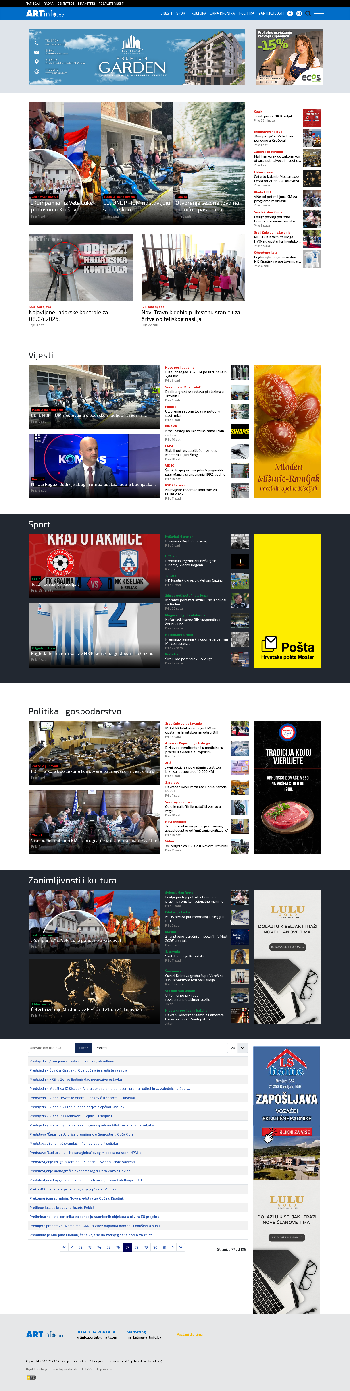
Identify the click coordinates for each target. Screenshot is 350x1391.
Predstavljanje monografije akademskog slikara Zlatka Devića (80, 1171)
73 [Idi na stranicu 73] (90, 1247)
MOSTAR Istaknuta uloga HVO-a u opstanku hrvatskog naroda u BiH (277, 239)
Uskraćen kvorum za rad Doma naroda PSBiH (196, 789)
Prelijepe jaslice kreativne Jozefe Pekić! (62, 1207)
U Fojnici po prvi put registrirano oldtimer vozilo (187, 997)
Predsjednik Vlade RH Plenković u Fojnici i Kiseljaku (71, 1116)
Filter (83, 1048)
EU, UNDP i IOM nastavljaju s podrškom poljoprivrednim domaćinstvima (136, 206)
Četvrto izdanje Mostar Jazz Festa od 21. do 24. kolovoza (276, 178)
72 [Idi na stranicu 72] (80, 1247)
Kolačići (87, 1369)
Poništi (101, 1048)
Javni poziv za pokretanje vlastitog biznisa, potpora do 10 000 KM (193, 769)
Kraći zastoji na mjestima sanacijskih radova (194, 433)
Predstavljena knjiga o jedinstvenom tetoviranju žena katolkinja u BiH (86, 1180)
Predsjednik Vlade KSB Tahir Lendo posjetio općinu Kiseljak (77, 1107)
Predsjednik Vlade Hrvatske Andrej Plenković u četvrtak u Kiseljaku (84, 1097)
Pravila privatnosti (65, 1369)
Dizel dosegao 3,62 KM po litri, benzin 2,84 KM (196, 374)
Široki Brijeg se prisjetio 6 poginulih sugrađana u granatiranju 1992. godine (195, 472)
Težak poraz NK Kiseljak (273, 116)
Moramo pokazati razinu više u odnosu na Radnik (196, 602)
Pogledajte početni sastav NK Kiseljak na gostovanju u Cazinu (276, 259)
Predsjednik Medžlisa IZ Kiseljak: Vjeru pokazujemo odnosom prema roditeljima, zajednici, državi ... (110, 1088)
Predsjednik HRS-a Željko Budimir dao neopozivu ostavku (76, 1079)
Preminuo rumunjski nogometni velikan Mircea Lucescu (196, 641)
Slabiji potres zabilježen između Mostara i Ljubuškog (191, 452)
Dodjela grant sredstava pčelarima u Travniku (194, 393)
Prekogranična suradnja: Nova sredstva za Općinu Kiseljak (77, 1198)
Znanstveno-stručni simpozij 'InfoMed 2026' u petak (196, 938)
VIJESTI (166, 13)
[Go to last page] (180, 1247)
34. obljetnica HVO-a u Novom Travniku (196, 846)
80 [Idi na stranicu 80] (155, 1247)
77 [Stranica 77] (127, 1247)
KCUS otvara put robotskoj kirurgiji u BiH (194, 918)
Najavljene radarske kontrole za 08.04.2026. (69, 315)
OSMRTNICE (66, 3)
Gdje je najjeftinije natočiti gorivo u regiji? (193, 808)
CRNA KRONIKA (222, 13)
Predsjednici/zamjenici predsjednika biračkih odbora (72, 1061)
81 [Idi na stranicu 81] (164, 1247)
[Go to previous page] (72, 1247)
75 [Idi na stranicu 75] (108, 1247)
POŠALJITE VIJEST (111, 3)
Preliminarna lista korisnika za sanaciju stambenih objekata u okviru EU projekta (94, 1216)
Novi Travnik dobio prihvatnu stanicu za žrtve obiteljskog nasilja (191, 315)
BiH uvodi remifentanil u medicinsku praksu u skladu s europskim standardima (194, 749)
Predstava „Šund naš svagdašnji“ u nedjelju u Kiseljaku (74, 1143)
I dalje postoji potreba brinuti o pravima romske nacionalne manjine (274, 219)
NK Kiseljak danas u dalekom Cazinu (194, 580)
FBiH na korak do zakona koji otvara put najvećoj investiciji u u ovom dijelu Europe (277, 158)
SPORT (181, 13)
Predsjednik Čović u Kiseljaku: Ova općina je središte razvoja (78, 1070)
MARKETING (86, 3)
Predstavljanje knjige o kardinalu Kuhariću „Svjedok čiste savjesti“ (83, 1161)
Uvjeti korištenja (37, 1369)
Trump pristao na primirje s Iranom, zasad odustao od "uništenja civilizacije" (196, 828)
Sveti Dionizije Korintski (184, 956)
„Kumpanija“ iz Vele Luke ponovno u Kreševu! (62, 206)
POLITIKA (246, 13)
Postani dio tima (190, 1334)
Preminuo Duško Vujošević (186, 541)
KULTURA (198, 13)
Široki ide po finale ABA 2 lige (189, 659)
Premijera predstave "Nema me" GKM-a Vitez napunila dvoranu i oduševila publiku (97, 1225)
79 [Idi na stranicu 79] (146, 1247)
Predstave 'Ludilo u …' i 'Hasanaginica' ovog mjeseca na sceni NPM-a (86, 1152)
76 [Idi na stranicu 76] (118, 1247)
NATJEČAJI (33, 3)
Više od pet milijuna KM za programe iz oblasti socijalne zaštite (275, 198)
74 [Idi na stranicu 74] (99, 1247)
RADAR (49, 3)
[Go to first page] (64, 1247)
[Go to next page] (173, 1247)
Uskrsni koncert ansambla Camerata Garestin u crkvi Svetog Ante (194, 1017)
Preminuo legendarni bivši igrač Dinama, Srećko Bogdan (191, 562)
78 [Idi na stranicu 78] (136, 1247)
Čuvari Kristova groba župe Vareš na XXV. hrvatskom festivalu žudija (194, 977)
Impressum (104, 1369)
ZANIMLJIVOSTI (271, 13)
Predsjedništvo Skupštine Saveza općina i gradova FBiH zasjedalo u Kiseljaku (92, 1125)
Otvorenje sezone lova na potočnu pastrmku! (207, 206)
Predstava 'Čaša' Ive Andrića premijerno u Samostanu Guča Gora (82, 1134)
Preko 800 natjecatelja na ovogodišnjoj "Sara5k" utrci (73, 1189)
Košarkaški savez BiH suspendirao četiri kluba (192, 621)
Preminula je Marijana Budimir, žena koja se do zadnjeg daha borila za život (91, 1235)
